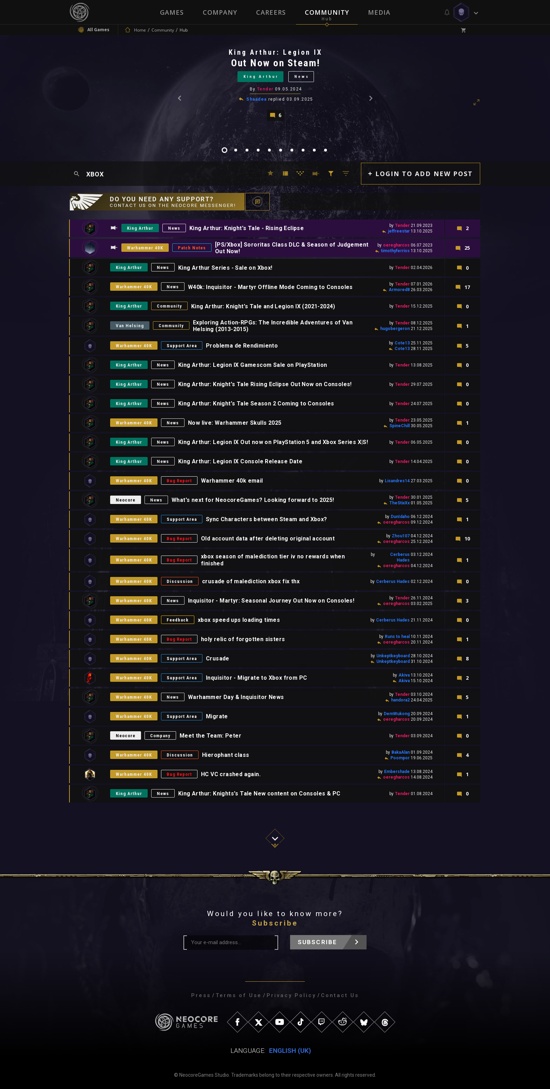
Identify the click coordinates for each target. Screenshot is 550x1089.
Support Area (182, 345)
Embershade (397, 771)
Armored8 (399, 289)
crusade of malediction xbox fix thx (251, 581)
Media (379, 12)
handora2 (400, 700)
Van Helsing (130, 325)
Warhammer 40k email (232, 480)
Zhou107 (401, 535)
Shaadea (256, 99)
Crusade (217, 658)
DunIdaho (400, 516)
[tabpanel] (275, 84)
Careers (271, 12)
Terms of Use (239, 995)
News (301, 76)
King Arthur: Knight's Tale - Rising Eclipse (246, 228)
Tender (265, 89)
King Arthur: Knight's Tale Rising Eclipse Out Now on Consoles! (265, 384)
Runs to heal (397, 636)
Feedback (178, 620)
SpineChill (399, 425)
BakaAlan (400, 752)
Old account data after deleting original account (268, 538)
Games (172, 12)
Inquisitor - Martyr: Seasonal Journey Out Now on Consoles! (271, 600)
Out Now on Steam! (275, 63)
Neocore (125, 500)
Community (327, 12)
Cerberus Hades (393, 581)
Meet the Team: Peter (210, 735)
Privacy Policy (291, 995)
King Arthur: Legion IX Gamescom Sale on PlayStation (252, 365)
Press (201, 995)
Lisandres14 (397, 480)
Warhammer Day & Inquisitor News (236, 697)
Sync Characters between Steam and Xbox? (266, 519)
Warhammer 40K (145, 247)
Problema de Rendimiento (242, 345)
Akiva (404, 675)
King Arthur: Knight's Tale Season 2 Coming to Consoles (256, 403)
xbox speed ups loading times (239, 620)
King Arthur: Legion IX (275, 52)
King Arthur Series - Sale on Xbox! (225, 267)
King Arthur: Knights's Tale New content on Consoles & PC (259, 793)
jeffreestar (399, 231)
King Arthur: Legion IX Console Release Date (240, 461)
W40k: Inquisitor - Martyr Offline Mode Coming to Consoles (270, 287)
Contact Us (340, 995)
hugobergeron (395, 328)
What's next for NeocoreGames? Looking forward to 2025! (253, 500)
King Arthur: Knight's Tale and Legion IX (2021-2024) (263, 306)
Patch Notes (192, 247)
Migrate (217, 716)
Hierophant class (225, 755)
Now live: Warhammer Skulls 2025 (234, 422)
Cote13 (402, 343)
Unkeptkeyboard (393, 655)
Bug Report (179, 480)
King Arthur (261, 76)
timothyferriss (395, 250)
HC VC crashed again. (231, 774)
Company (220, 12)
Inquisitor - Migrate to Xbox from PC (256, 677)
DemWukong (397, 713)
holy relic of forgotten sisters (243, 639)
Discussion (180, 581)
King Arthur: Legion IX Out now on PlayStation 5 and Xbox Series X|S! (273, 442)
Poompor (400, 757)
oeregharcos (396, 245)
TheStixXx (399, 502)
